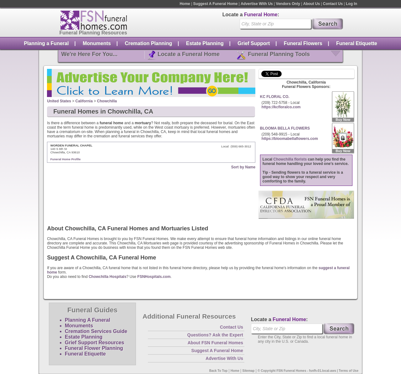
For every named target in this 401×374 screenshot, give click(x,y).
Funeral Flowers (303, 43)
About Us (311, 4)
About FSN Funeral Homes (215, 342)
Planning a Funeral (46, 43)
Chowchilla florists (290, 159)
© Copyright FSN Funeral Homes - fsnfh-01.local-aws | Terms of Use (308, 370)
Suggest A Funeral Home (215, 4)
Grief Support (253, 43)
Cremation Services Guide (96, 331)
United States (59, 101)
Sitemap (248, 370)
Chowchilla (107, 101)
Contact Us (333, 4)
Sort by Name (243, 167)
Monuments (97, 43)
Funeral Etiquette (356, 43)
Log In (351, 4)
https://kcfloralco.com (281, 107)
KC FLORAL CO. (274, 97)
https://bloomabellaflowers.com (290, 138)
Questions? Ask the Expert (215, 334)
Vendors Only (288, 4)
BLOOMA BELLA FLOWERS (285, 128)
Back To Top (218, 370)
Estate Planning (205, 43)
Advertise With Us (257, 4)
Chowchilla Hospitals (108, 276)
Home (185, 4)
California (84, 101)
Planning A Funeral (87, 320)
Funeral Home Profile (65, 159)
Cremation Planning (148, 43)
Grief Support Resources (94, 342)
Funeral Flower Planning (94, 348)
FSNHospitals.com (153, 276)
